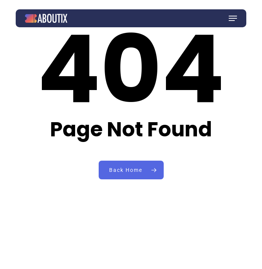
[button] (233, 18)
